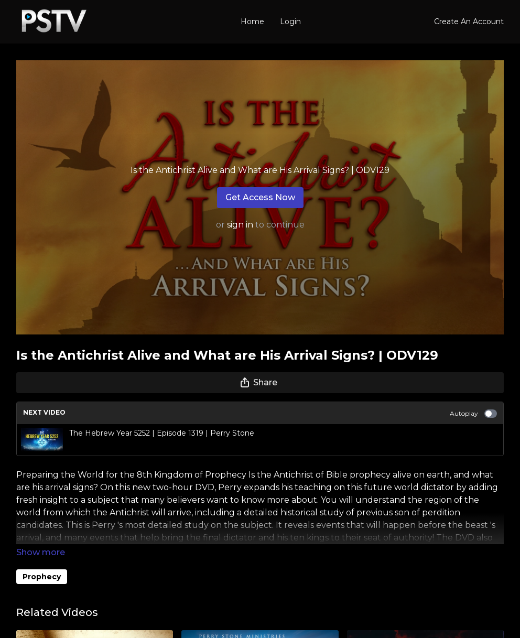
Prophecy (42, 576)
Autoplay (473, 413)
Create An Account (469, 21)
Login (290, 21)
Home (252, 21)
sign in (240, 225)
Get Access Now (260, 197)
